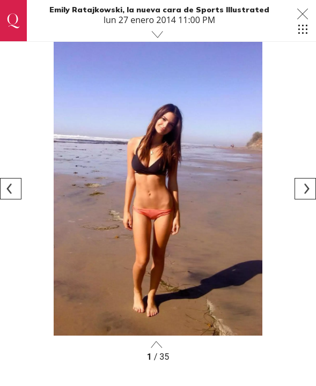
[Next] (305, 188)
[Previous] (10, 188)
